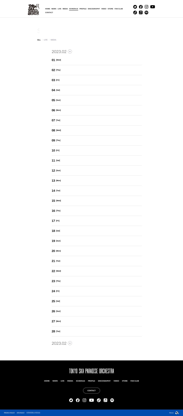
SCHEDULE (73, 9)
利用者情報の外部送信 (33, 412)
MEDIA (65, 9)
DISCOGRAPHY (94, 9)
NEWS (54, 9)
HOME (47, 9)
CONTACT (49, 12)
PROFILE (82, 9)
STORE (110, 9)
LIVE (59, 9)
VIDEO (103, 9)
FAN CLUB (119, 9)
